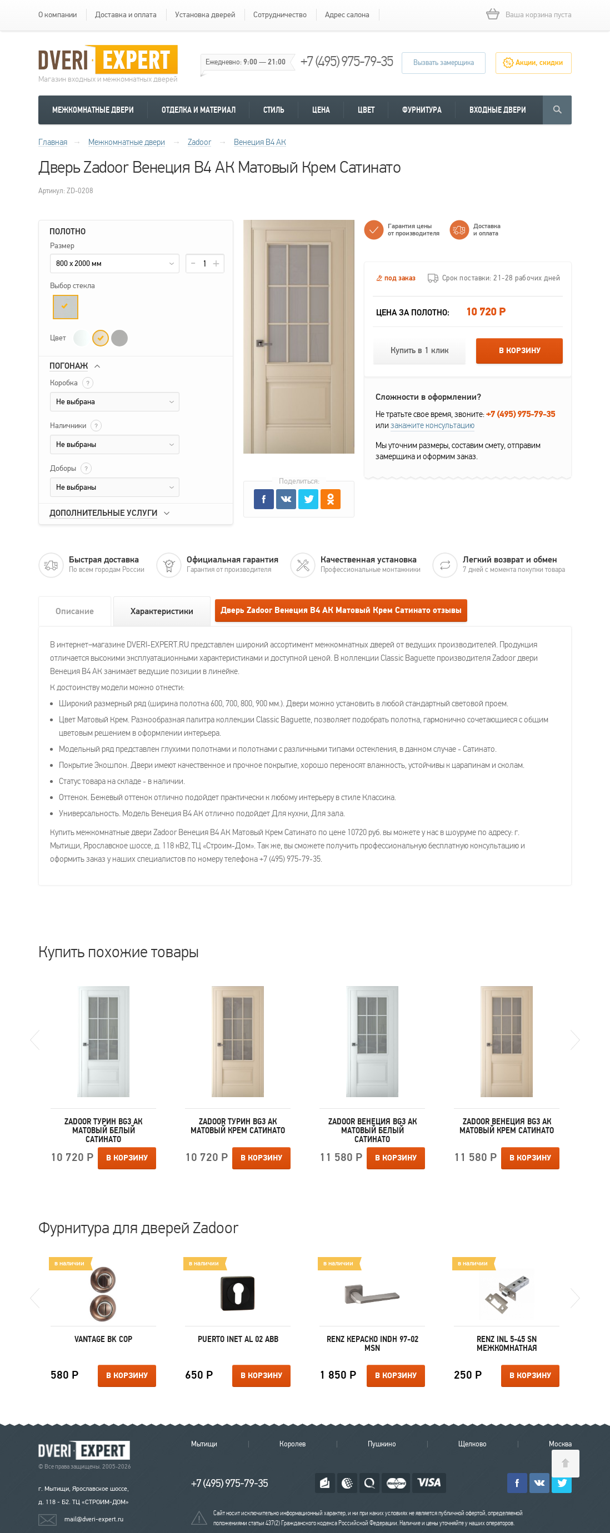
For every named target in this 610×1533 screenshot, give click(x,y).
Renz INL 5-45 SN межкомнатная (507, 1344)
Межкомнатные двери (93, 110)
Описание (75, 611)
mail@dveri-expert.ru (93, 1519)
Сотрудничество (280, 14)
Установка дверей (205, 14)
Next (575, 1040)
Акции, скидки (539, 62)
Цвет (366, 110)
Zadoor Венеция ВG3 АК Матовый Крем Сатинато (506, 1126)
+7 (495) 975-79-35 (347, 61)
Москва (560, 1444)
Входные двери (497, 110)
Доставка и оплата (126, 14)
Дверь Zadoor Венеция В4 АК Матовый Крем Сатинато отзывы (341, 610)
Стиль (273, 110)
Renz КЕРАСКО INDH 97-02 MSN (372, 1344)
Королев (292, 1444)
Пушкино (382, 1444)
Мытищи (204, 1444)
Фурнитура (422, 110)
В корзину (520, 351)
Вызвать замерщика (443, 62)
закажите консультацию (432, 425)
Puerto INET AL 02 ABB (238, 1339)
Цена (321, 110)
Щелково (472, 1444)
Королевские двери (86, 1450)
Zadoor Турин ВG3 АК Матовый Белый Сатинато (103, 1130)
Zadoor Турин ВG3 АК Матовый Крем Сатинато (238, 1126)
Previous (34, 1040)
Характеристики (162, 611)
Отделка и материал (199, 110)
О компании (57, 14)
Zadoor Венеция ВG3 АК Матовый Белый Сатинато (372, 1130)
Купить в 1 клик (420, 350)
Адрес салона (347, 14)
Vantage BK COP (103, 1339)
